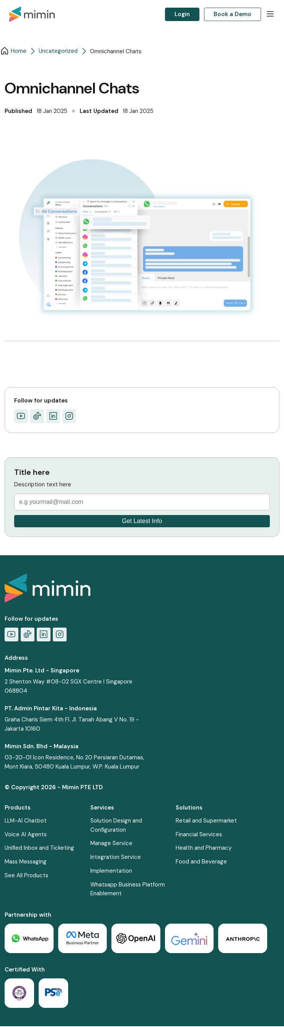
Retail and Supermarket (208, 821)
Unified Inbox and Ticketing (40, 848)
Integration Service (116, 858)
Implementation (112, 871)
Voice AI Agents (26, 835)
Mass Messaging (26, 862)
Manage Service (112, 844)
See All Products (27, 876)
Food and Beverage (203, 862)
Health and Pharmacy (206, 848)
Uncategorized (58, 51)
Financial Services (201, 835)
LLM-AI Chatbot (26, 821)
